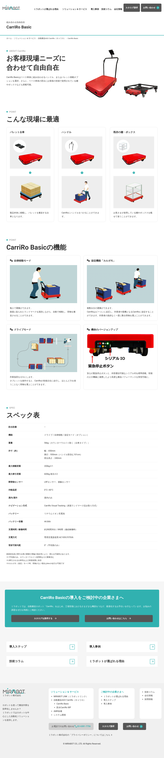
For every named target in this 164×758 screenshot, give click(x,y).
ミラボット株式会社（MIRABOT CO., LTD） (11, 8)
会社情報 (118, 9)
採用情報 (149, 699)
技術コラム (106, 9)
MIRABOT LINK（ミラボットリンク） (71, 696)
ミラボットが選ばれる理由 (46, 9)
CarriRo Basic (63, 704)
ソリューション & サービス (74, 9)
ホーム (9, 38)
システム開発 (60, 715)
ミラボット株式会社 (14, 691)
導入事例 (95, 9)
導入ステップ (18, 646)
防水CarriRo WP (64, 707)
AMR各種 (58, 711)
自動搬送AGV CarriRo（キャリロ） (51, 38)
